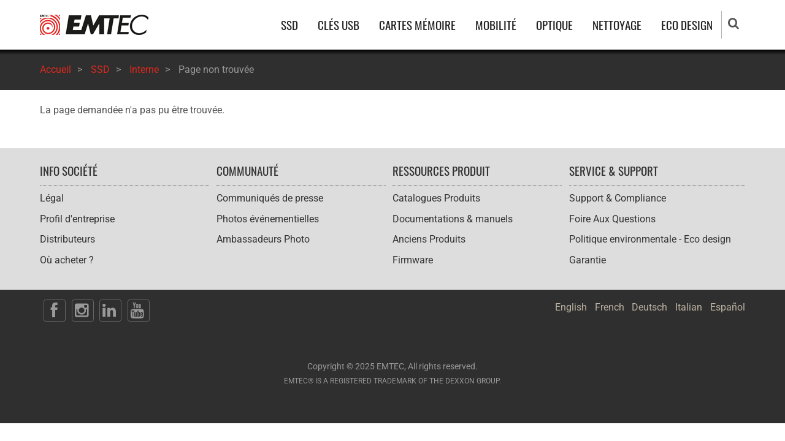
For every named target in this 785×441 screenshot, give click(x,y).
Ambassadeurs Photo (263, 239)
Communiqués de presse (269, 198)
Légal (52, 198)
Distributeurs (67, 239)
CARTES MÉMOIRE (417, 25)
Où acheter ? (67, 260)
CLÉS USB (338, 25)
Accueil (55, 69)
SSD (289, 25)
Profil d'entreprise (77, 219)
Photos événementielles (267, 219)
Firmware (412, 260)
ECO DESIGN (687, 25)
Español (727, 307)
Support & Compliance (617, 198)
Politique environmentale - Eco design (650, 239)
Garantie (587, 260)
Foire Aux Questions (612, 219)
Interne (144, 69)
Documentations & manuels (452, 219)
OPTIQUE (554, 25)
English (571, 307)
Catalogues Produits (436, 198)
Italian (688, 307)
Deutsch (649, 307)
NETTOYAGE (616, 25)
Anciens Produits (428, 239)
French (609, 307)
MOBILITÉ (495, 25)
